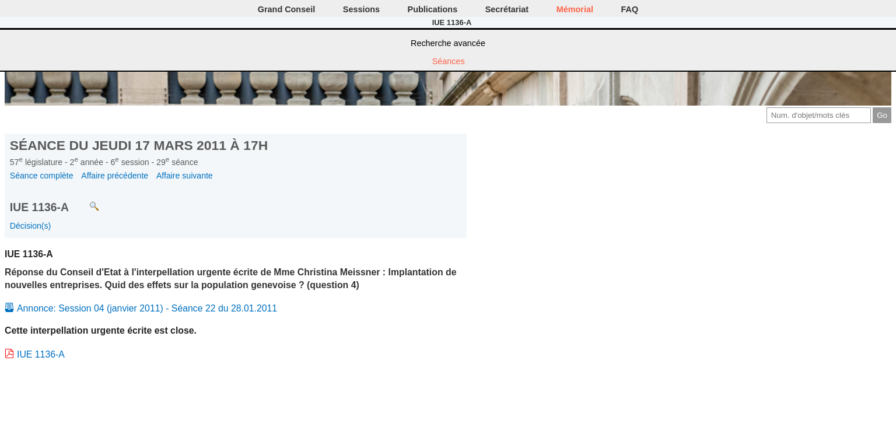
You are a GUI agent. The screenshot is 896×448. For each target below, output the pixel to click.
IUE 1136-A (41, 354)
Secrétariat (506, 9)
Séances (448, 61)
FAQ (630, 9)
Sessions (361, 9)
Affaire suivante (184, 175)
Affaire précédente (114, 175)
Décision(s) (30, 225)
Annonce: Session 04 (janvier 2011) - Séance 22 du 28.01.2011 (147, 308)
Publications (433, 9)
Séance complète (42, 175)
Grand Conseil (286, 9)
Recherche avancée (448, 43)
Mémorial (574, 9)
